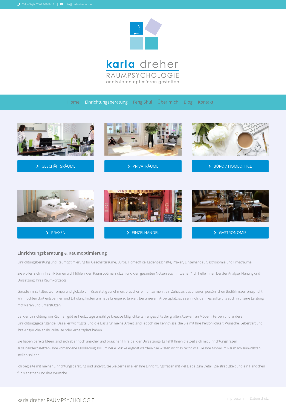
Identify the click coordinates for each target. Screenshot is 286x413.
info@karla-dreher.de (78, 4)
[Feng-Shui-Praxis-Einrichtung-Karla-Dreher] (56, 191)
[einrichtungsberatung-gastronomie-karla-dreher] (230, 191)
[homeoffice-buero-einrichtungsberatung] (230, 124)
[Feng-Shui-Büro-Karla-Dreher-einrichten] (56, 124)
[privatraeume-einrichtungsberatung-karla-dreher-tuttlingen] (143, 124)
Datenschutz (259, 398)
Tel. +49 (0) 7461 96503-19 (38, 4)
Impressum (235, 398)
